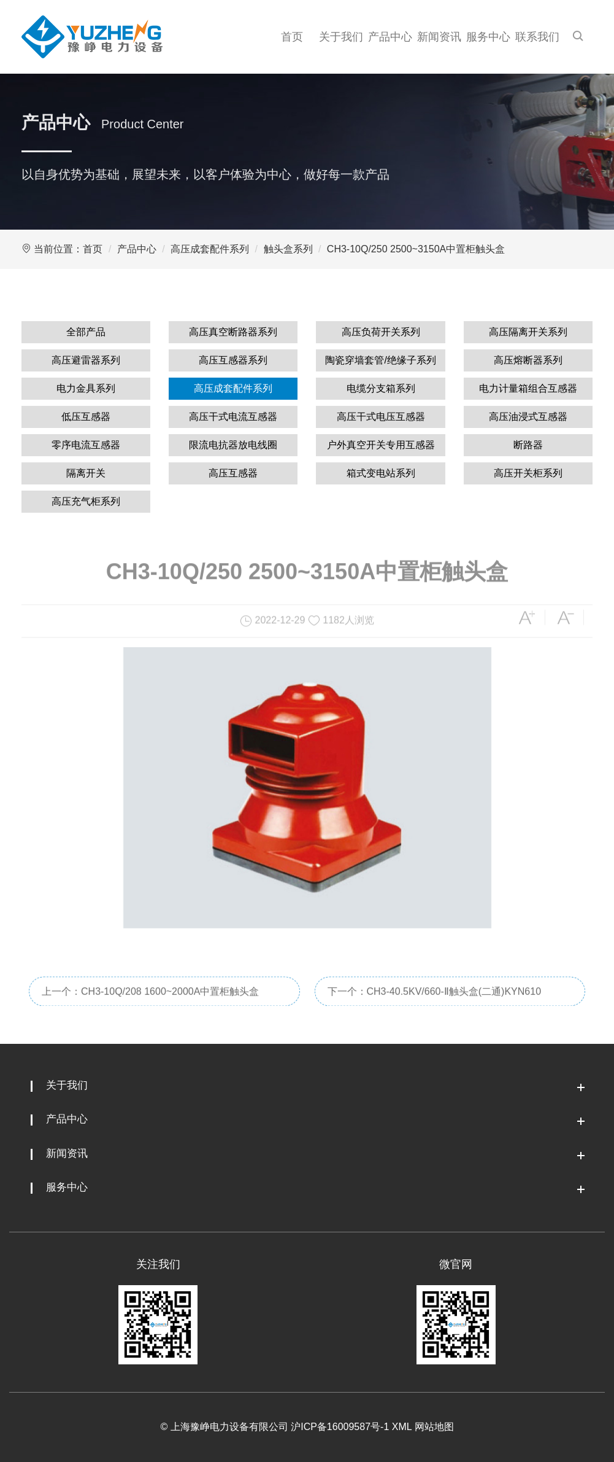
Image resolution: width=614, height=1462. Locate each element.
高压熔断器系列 (528, 360)
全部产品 (86, 332)
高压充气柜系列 (86, 501)
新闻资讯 (439, 37)
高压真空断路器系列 (233, 332)
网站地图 (434, 1426)
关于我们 (341, 37)
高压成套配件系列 (210, 249)
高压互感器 (233, 473)
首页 (292, 37)
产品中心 (390, 37)
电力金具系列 (85, 388)
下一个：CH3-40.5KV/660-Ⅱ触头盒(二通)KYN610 (435, 1003)
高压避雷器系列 (86, 360)
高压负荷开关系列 (381, 332)
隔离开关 (86, 473)
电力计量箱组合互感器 (528, 388)
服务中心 (488, 37)
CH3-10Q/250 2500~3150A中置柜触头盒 (416, 249)
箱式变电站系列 (381, 473)
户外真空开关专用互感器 (381, 445)
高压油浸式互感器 (528, 416)
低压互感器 (85, 416)
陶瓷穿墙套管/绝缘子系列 (380, 360)
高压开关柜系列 (528, 473)
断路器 (528, 445)
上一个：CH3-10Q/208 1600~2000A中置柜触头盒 (150, 1003)
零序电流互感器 (86, 445)
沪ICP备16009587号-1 (340, 1426)
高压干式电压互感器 (381, 416)
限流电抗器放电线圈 (233, 445)
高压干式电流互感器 (233, 416)
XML (402, 1426)
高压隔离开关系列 (528, 332)
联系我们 (537, 37)
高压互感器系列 (233, 360)
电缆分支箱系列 (381, 388)
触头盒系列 (288, 249)
